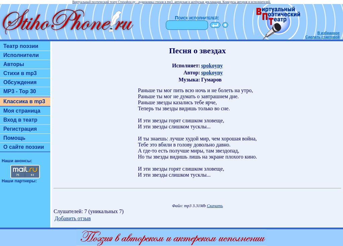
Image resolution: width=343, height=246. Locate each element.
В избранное (328, 33)
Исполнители (21, 55)
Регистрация (20, 129)
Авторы (13, 64)
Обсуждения (20, 82)
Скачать (215, 205)
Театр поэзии (20, 46)
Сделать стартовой (322, 37)
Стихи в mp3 (20, 73)
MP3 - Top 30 (19, 91)
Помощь (14, 138)
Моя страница (22, 111)
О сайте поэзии (23, 147)
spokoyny (212, 65)
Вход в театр (20, 120)
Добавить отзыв (73, 218)
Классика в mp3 (24, 101)
